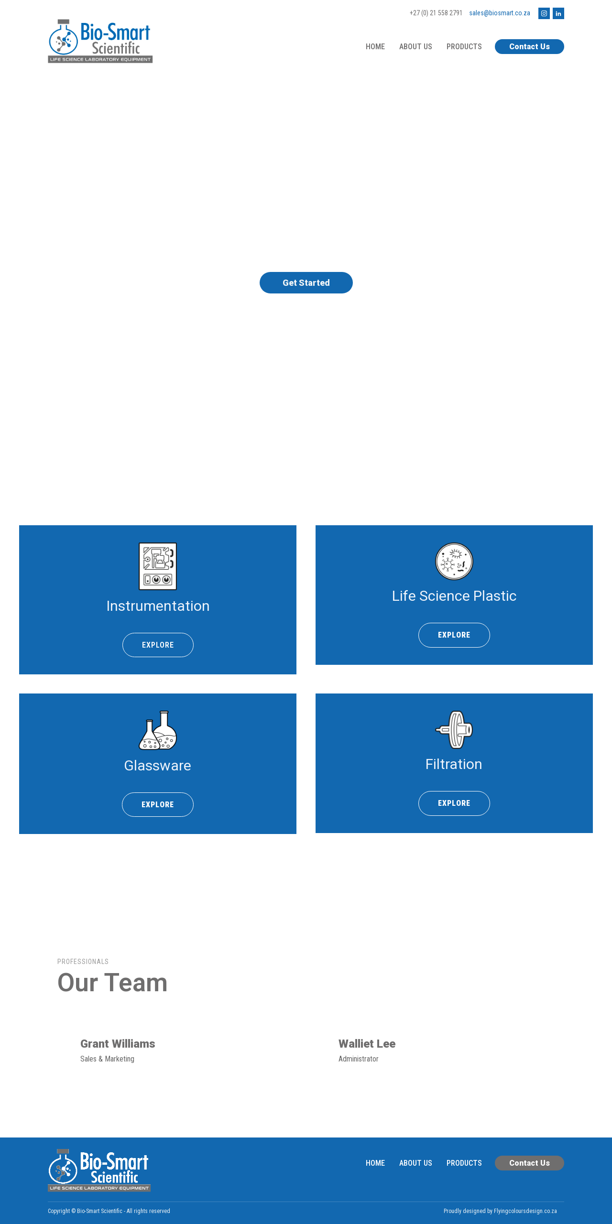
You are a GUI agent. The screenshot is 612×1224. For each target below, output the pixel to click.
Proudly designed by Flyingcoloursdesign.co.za (500, 1211)
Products (464, 46)
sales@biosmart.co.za (499, 13)
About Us (415, 46)
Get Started (306, 283)
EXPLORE (158, 645)
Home (375, 46)
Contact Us (529, 46)
